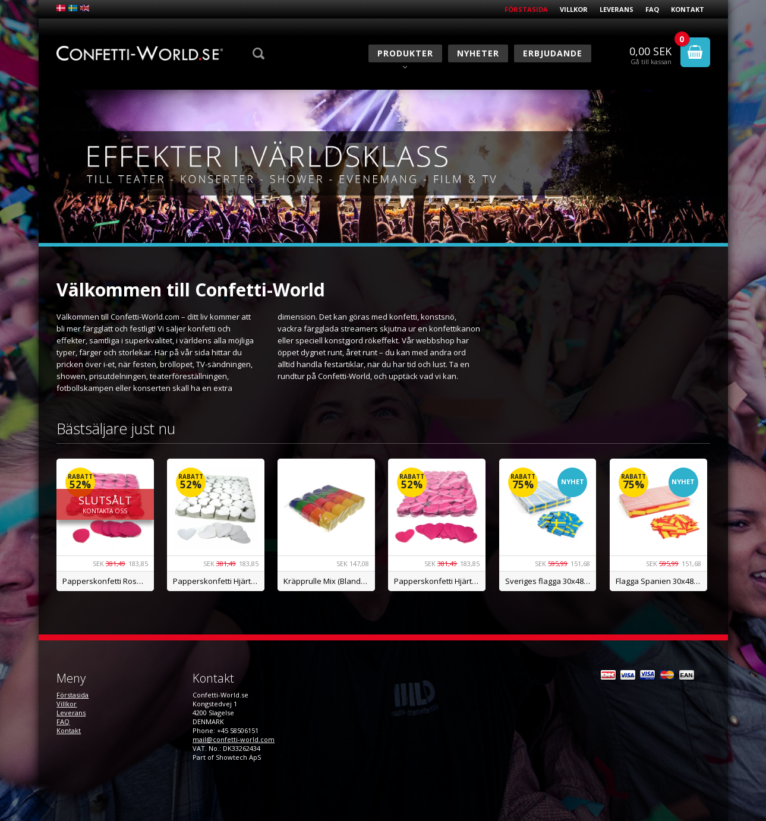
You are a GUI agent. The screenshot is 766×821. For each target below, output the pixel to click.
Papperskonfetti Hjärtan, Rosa (440, 581)
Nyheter (478, 53)
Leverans (616, 9)
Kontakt (687, 9)
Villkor (574, 9)
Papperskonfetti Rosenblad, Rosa (108, 581)
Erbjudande (552, 53)
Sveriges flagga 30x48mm (551, 581)
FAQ (652, 9)
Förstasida (526, 9)
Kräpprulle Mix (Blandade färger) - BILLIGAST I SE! (329, 581)
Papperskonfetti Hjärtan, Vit (218, 581)
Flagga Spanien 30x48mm (661, 581)
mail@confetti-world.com (234, 739)
